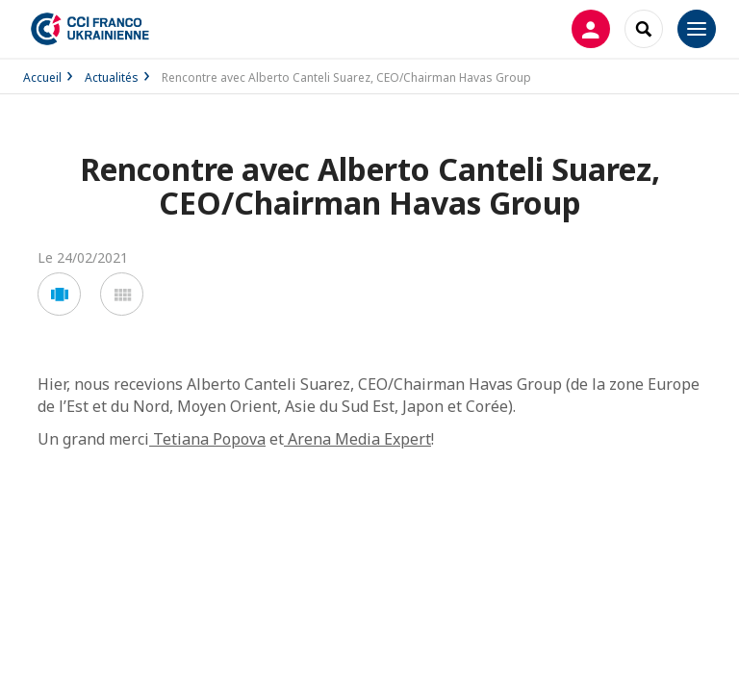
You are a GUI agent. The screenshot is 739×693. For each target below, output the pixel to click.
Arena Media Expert (357, 438)
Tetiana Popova (207, 438)
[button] (59, 294)
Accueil (42, 77)
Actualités (112, 77)
